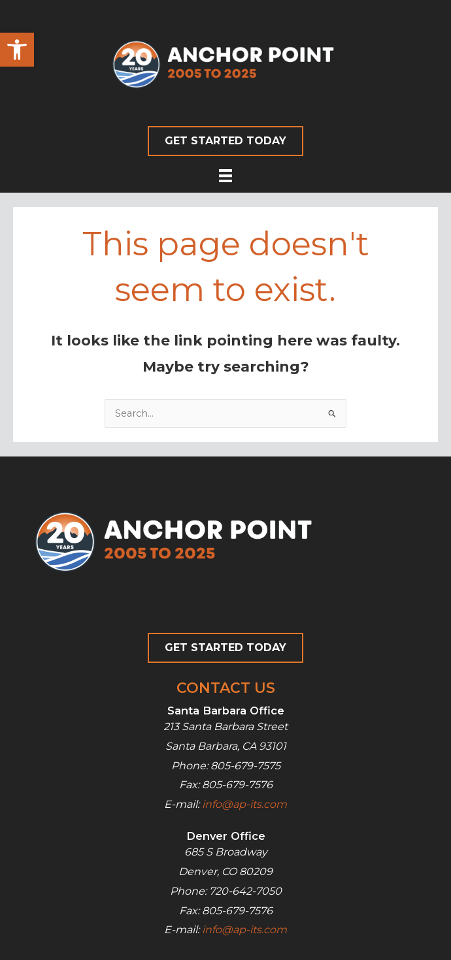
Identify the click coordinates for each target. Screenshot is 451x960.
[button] (17, 50)
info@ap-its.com (244, 804)
